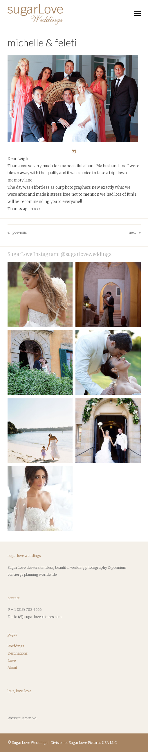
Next (135, 233)
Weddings (16, 646)
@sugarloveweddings (86, 254)
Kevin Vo (29, 718)
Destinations (18, 653)
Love (12, 660)
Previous (17, 233)
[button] (137, 13)
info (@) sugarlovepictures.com (36, 617)
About (12, 667)
